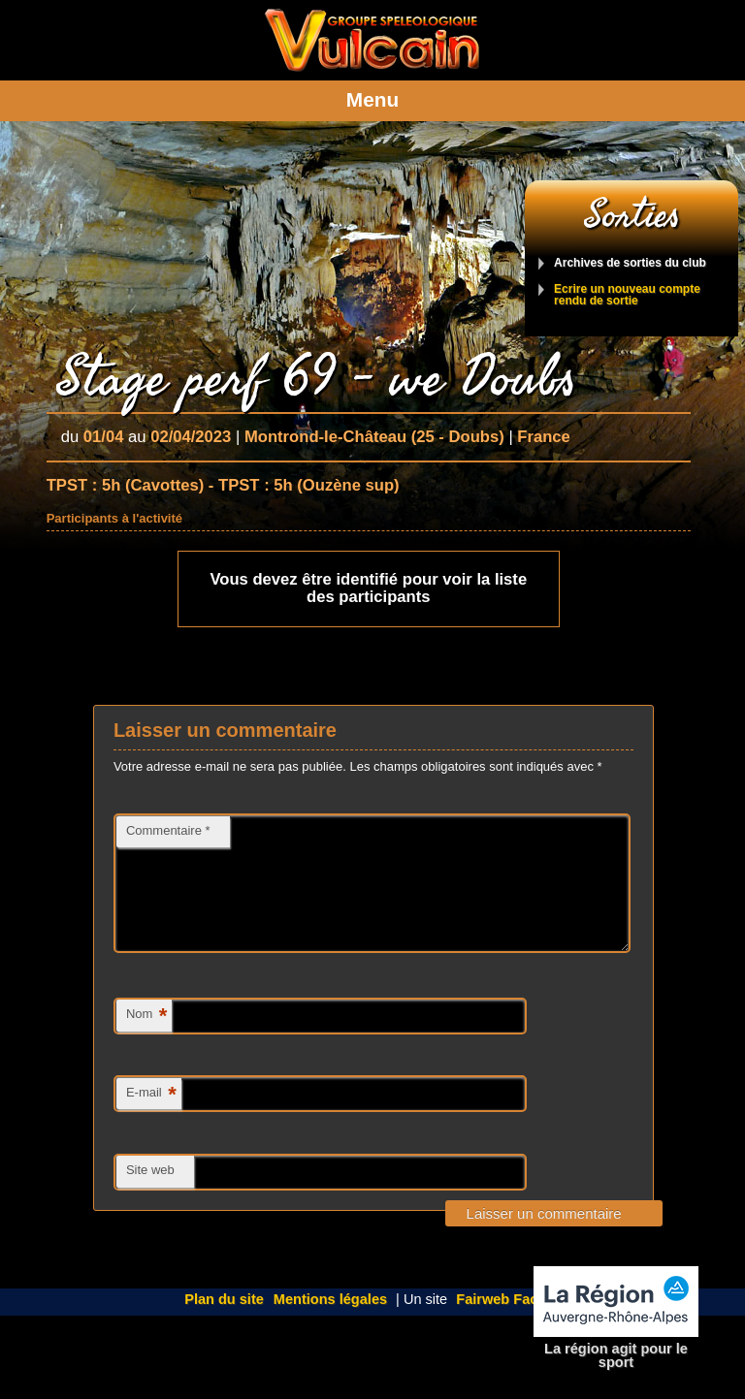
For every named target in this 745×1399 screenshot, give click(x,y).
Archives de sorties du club (630, 263)
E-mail (151, 1118)
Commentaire (168, 830)
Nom (146, 1040)
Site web (150, 1193)
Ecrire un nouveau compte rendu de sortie (627, 295)
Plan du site (224, 1322)
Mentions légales (330, 1322)
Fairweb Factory (510, 1322)
